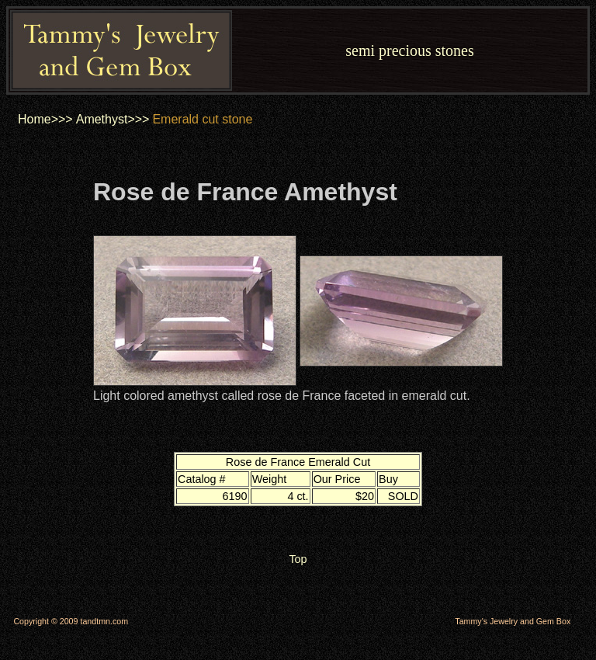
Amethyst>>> (113, 119)
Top (298, 559)
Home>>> (45, 119)
